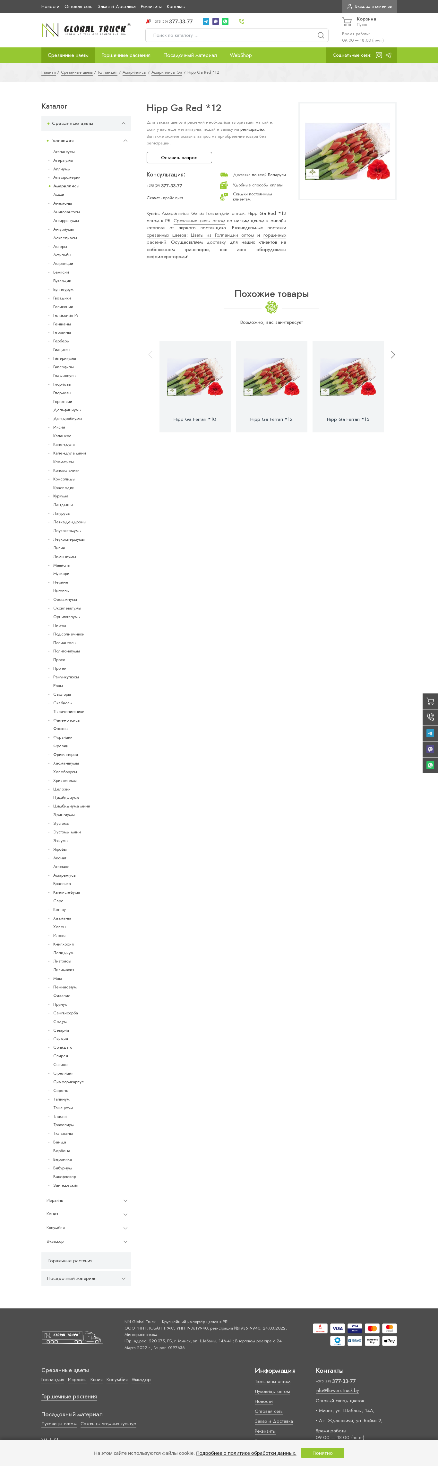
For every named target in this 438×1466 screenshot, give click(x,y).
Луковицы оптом (59, 1423)
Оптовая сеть (78, 6)
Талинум (61, 1099)
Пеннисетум (65, 987)
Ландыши (63, 505)
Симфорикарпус (68, 1082)
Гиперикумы (64, 358)
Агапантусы (64, 152)
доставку (216, 242)
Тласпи (60, 1116)
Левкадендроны (69, 522)
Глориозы (62, 384)
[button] (390, 386)
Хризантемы (65, 780)
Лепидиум (63, 953)
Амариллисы (66, 186)
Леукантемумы (67, 531)
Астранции (63, 263)
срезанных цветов (166, 235)
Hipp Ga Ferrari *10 (195, 419)
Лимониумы (64, 556)
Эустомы (61, 823)
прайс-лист (173, 198)
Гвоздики (62, 298)
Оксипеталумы (67, 608)
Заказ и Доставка (117, 6)
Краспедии (63, 488)
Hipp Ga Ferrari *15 (348, 419)
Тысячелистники (68, 711)
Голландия (62, 140)
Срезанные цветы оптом (199, 220)
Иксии (59, 427)
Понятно (323, 1453)
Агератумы (63, 160)
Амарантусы (64, 875)
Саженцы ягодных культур (108, 1423)
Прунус (60, 1004)
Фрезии (60, 746)
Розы (58, 686)
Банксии (61, 272)
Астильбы (62, 255)
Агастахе (61, 867)
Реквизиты (151, 6)
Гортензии (62, 401)
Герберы (61, 341)
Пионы (59, 625)
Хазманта (62, 918)
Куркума (60, 496)
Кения (52, 1214)
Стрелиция (63, 1073)
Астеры (60, 246)
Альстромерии (67, 177)
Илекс (59, 935)
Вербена (61, 1151)
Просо (59, 660)
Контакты (176, 6)
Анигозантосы (66, 212)
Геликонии (63, 307)
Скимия (60, 1039)
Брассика (62, 883)
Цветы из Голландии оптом (222, 235)
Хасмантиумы (66, 763)
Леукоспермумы (69, 539)
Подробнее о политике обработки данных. (246, 1453)
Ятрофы (60, 849)
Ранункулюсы (66, 677)
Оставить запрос (179, 157)
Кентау (59, 909)
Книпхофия (63, 944)
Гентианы (62, 324)
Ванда (59, 1142)
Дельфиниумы (67, 410)
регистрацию (252, 129)
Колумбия (56, 1227)
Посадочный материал (190, 55)
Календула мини (69, 453)
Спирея (60, 1056)
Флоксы (60, 728)
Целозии (62, 789)
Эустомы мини (67, 832)
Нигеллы (61, 591)
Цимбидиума (66, 798)
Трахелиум (63, 1125)
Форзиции (63, 737)
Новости (50, 6)
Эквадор (55, 1241)
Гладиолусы (64, 376)
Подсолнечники (68, 634)
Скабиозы (63, 703)
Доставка (242, 175)
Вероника (62, 1159)
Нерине (60, 582)
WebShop (241, 55)
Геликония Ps (65, 315)
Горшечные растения (125, 55)
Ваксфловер (64, 1177)
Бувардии (62, 281)
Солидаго (62, 1047)
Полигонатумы (66, 651)
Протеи (59, 668)
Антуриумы (63, 229)
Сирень (60, 1090)
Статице (60, 1064)
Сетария (61, 1030)
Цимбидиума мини (71, 806)
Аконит (59, 858)
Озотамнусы (65, 599)
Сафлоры (62, 694)
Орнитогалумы (67, 617)
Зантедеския (65, 1185)
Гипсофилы (63, 367)
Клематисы (63, 462)
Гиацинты (61, 350)
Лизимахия (63, 970)
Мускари (61, 573)
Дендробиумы (67, 418)
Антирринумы (66, 220)
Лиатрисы (62, 961)
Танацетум (63, 1108)
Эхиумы (60, 841)
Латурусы (62, 513)
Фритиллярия (65, 754)
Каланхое (62, 436)
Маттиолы (62, 565)
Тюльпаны (63, 1133)
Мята (57, 978)
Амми (58, 195)
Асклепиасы (65, 238)
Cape (58, 901)
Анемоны (62, 203)
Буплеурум (63, 289)
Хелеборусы (65, 772)
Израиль (55, 1200)
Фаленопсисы (67, 720)
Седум (60, 1022)
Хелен (59, 927)
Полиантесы (64, 643)
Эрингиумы (64, 815)
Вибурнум (62, 1168)
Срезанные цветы (68, 55)
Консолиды (64, 479)
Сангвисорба (65, 1013)
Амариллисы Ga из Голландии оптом (203, 213)
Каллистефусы (66, 892)
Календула (64, 444)
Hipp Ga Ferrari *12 (271, 419)
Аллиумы (62, 169)
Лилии (59, 548)
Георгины (62, 332)
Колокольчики (66, 470)
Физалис (61, 996)
